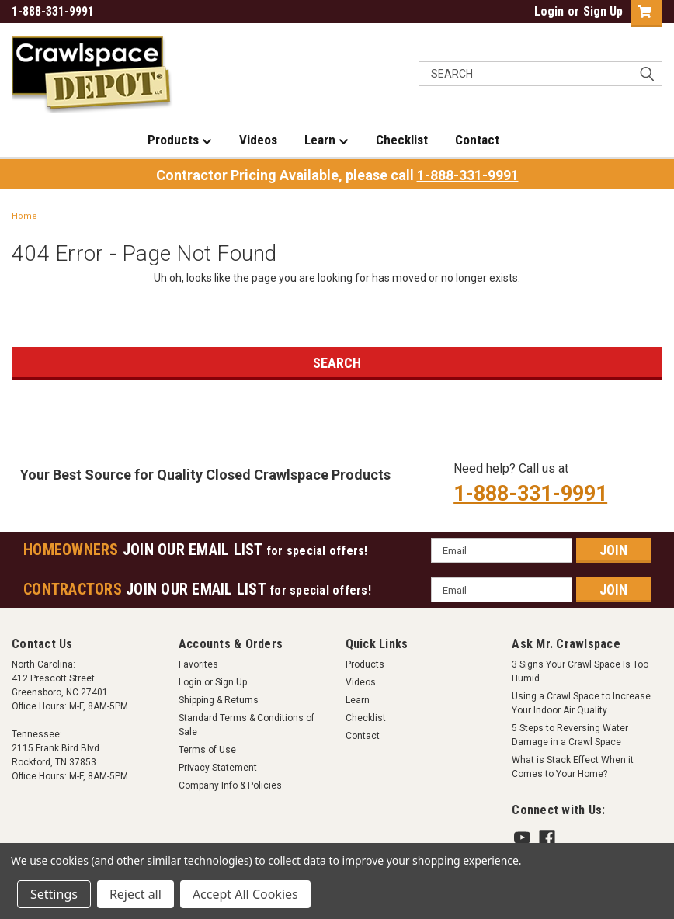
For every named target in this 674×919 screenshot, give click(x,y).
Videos (258, 139)
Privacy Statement (218, 767)
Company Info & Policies (230, 785)
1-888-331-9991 (468, 175)
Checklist (402, 139)
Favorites (198, 664)
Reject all (135, 894)
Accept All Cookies (245, 894)
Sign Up (603, 11)
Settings (54, 894)
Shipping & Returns (219, 700)
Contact (477, 139)
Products (180, 140)
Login (549, 11)
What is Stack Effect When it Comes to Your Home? (573, 766)
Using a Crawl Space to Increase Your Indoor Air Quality (581, 703)
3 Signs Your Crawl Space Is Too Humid (580, 671)
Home (24, 216)
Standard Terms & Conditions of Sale (246, 725)
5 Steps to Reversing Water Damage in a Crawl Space (570, 735)
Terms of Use (207, 749)
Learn (326, 140)
